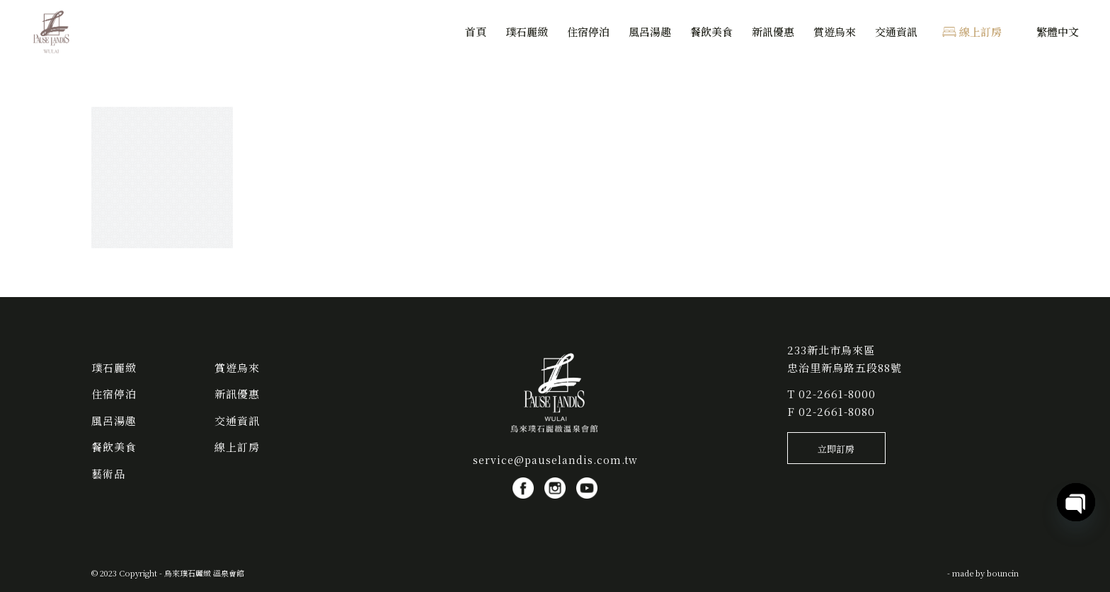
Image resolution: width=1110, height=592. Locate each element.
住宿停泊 (114, 393)
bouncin (1003, 573)
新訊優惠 (237, 393)
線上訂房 (237, 446)
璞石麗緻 (114, 367)
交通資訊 (237, 420)
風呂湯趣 (114, 420)
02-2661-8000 (837, 393)
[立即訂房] (836, 448)
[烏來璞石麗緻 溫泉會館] (51, 32)
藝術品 (108, 473)
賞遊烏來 (237, 367)
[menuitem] (476, 32)
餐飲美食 (114, 446)
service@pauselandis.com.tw (555, 460)
